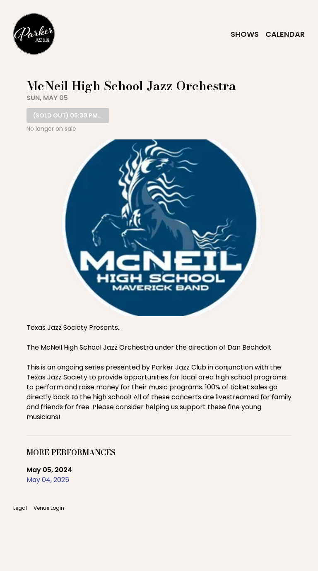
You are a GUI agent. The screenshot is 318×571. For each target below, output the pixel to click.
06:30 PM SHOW (71, 115)
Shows (245, 34)
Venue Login (49, 508)
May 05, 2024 (49, 470)
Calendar (285, 34)
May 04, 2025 (47, 480)
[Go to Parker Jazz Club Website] (34, 34)
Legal (20, 508)
